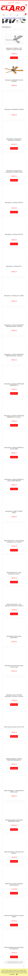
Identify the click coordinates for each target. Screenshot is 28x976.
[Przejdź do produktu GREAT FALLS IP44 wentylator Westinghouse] (14, 874)
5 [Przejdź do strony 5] (16, 962)
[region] (14, 20)
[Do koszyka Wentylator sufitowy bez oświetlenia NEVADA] (14, 148)
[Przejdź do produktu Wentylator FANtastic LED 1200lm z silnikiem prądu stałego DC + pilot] (14, 39)
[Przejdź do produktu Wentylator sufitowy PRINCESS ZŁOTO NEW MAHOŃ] (14, 470)
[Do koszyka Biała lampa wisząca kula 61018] (14, 736)
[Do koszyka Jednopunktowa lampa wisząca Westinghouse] (14, 957)
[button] (3, 15)
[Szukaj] (10, 15)
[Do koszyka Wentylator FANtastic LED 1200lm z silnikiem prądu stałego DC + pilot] (14, 58)
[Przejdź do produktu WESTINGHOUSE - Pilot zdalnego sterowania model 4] (14, 595)
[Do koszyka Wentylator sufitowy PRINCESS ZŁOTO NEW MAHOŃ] (14, 489)
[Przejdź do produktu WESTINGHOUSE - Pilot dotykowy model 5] (14, 563)
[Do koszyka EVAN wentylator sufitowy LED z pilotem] (14, 861)
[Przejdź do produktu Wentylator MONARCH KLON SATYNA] (14, 71)
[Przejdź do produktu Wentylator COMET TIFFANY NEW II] (14, 502)
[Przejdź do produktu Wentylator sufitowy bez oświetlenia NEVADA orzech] (14, 161)
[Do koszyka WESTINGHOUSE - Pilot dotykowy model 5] (14, 582)
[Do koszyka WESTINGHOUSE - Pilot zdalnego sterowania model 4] (14, 614)
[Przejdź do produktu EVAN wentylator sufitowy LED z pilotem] (14, 843)
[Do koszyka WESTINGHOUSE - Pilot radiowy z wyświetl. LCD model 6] (14, 550)
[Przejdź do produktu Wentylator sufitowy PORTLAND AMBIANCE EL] (14, 375)
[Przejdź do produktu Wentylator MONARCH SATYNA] (14, 100)
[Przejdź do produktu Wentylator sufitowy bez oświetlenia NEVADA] (14, 130)
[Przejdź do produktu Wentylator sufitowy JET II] (14, 257)
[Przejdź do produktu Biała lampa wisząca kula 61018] (14, 718)
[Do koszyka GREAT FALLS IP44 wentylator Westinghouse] (14, 893)
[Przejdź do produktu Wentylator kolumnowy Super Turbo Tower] (14, 656)
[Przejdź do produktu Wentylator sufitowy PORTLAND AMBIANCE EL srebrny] (14, 407)
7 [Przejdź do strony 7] (21, 962)
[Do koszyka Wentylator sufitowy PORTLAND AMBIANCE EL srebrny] (14, 425)
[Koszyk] (24, 15)
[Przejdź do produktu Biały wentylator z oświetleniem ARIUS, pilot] (14, 781)
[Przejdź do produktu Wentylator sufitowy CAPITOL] (14, 193)
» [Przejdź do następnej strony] (23, 962)
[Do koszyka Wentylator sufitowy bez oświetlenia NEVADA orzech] (14, 180)
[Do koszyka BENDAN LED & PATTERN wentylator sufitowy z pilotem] (14, 704)
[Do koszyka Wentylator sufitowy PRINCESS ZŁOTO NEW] (14, 457)
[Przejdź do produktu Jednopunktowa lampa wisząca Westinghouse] (14, 938)
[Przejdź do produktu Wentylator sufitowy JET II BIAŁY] (14, 286)
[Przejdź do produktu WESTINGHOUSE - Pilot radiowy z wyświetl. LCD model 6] (14, 531)
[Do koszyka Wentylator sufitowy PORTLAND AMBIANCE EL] (14, 393)
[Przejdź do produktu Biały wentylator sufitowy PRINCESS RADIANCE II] (14, 749)
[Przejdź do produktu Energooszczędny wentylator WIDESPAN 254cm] (14, 811)
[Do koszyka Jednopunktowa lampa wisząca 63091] (14, 925)
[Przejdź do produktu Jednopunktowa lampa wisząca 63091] (14, 906)
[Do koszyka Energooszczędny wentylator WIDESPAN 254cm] (14, 829)
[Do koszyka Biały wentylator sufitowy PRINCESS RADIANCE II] (14, 768)
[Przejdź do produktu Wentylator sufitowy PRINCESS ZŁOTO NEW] (14, 438)
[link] (14, 20)
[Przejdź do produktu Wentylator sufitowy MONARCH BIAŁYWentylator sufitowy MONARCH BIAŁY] (14, 316)
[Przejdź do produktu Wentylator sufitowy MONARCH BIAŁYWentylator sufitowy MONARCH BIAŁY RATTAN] (14, 345)
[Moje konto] (17, 15)
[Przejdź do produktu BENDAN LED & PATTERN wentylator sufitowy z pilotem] (14, 686)
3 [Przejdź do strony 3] (11, 962)
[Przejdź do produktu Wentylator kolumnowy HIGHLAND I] (14, 627)
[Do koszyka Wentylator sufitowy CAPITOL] (14, 212)
